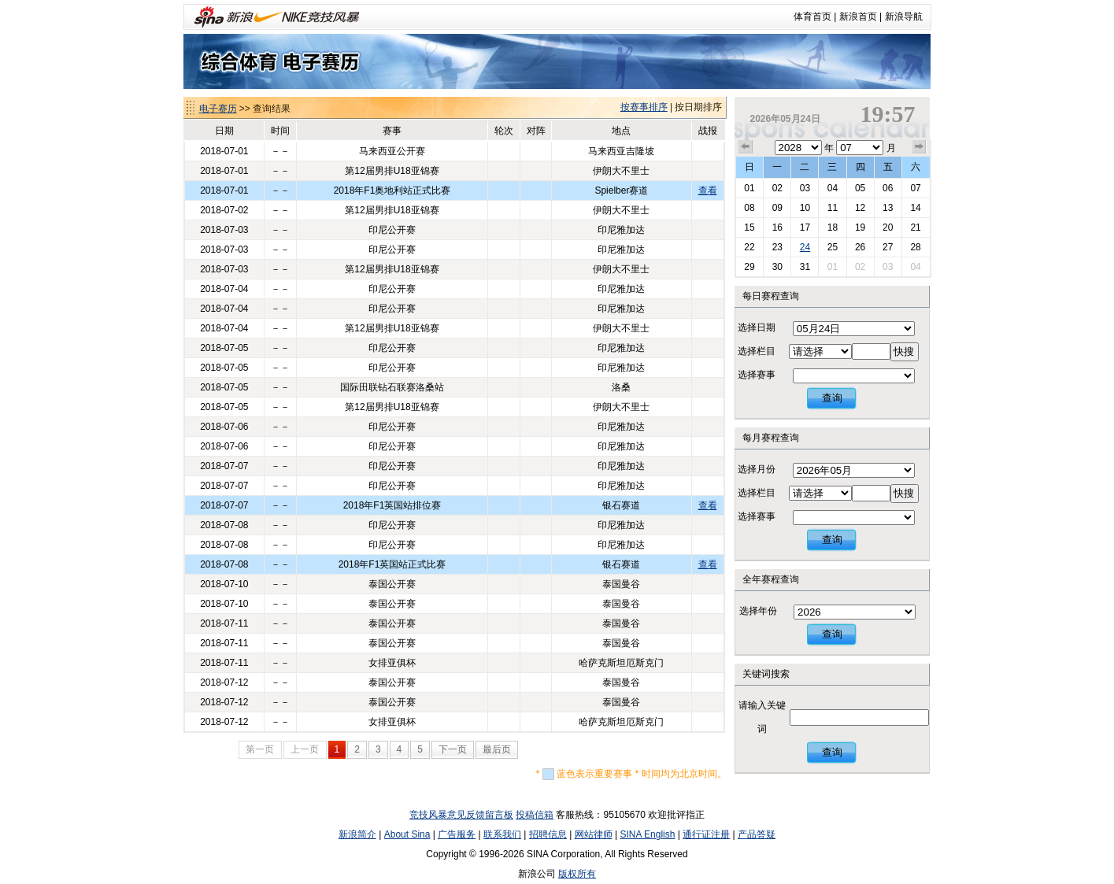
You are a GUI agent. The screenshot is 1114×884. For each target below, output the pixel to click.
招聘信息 (548, 834)
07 (915, 188)
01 (749, 188)
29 (749, 266)
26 (860, 247)
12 (860, 207)
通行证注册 (706, 834)
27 (888, 247)
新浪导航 (904, 16)
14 (915, 207)
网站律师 (594, 834)
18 (832, 227)
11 (832, 207)
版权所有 (577, 873)
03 (805, 188)
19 (860, 227)
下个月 (919, 147)
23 (777, 247)
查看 (707, 190)
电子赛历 (218, 108)
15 (749, 227)
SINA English (647, 834)
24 (805, 247)
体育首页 (812, 16)
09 (777, 207)
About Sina (407, 834)
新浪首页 (858, 16)
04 (832, 188)
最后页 (497, 749)
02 (777, 188)
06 (888, 188)
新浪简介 (357, 834)
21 (915, 227)
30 (777, 266)
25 (832, 247)
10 (805, 207)
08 (749, 207)
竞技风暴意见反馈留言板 (461, 814)
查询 (832, 398)
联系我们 (502, 834)
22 (749, 247)
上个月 (745, 147)
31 (805, 266)
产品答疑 (756, 834)
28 (915, 247)
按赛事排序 (644, 107)
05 (860, 188)
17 (805, 227)
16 (777, 227)
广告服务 (457, 834)
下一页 (453, 749)
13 (888, 207)
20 (888, 227)
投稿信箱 (534, 814)
